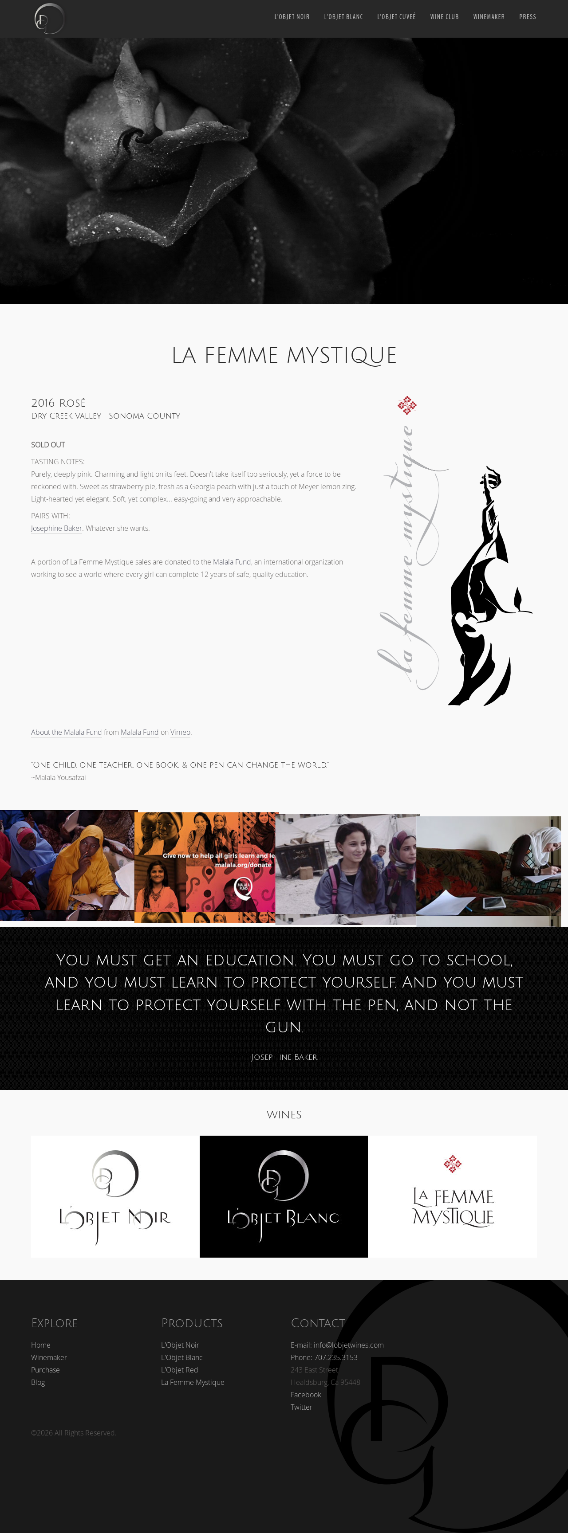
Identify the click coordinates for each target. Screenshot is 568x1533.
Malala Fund (232, 562)
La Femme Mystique (193, 1376)
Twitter (301, 1401)
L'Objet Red (179, 1363)
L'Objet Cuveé (396, 17)
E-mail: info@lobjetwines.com (337, 1339)
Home (41, 1339)
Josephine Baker (56, 528)
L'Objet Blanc (343, 17)
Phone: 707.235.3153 (324, 1351)
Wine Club (444, 17)
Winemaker (489, 17)
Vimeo (180, 732)
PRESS (527, 17)
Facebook (306, 1388)
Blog (38, 1376)
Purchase (45, 1363)
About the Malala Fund (66, 732)
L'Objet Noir (292, 17)
